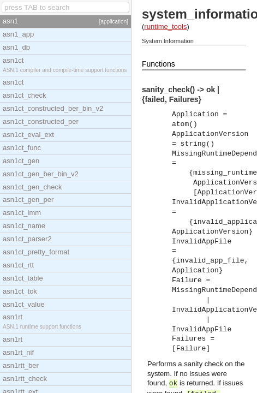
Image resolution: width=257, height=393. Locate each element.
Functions (158, 63)
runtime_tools (165, 26)
